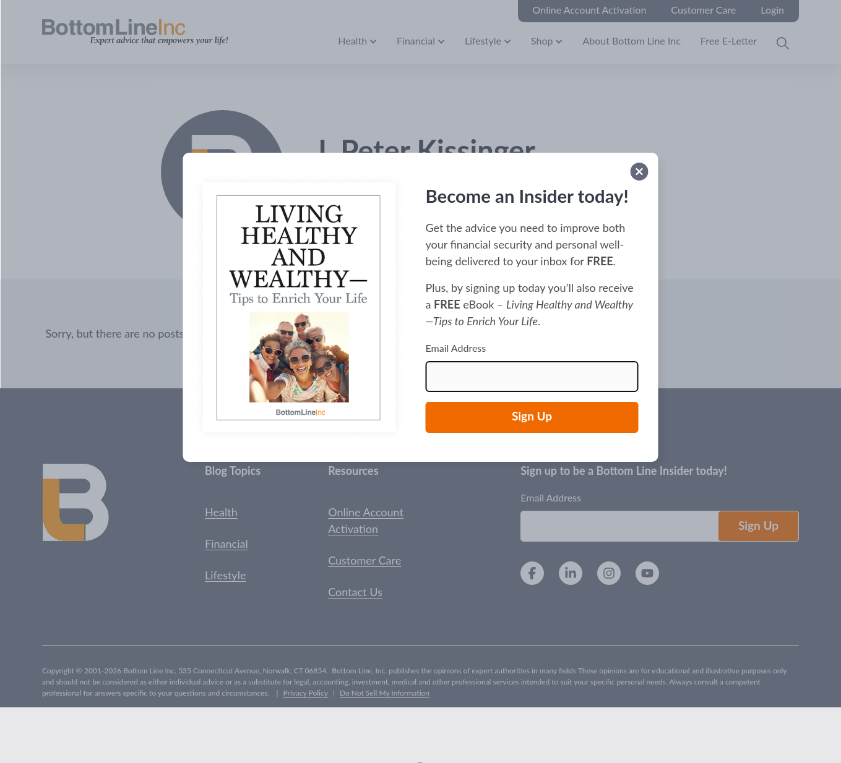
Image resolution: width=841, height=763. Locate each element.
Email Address (456, 348)
